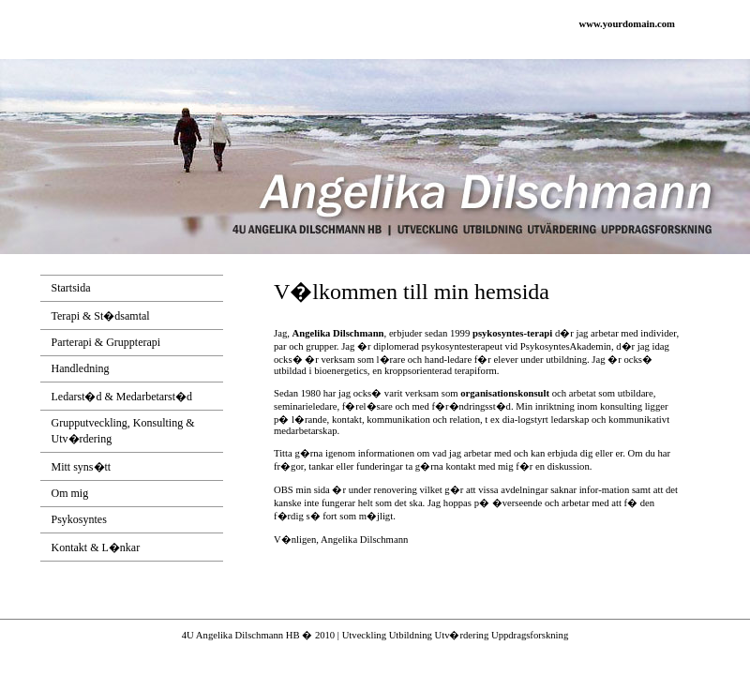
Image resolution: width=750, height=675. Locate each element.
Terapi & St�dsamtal (101, 315)
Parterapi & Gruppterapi (106, 342)
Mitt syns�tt (82, 466)
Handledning (81, 368)
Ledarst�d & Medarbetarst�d (122, 396)
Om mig (70, 493)
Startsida (71, 287)
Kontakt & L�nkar (96, 547)
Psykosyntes (79, 519)
